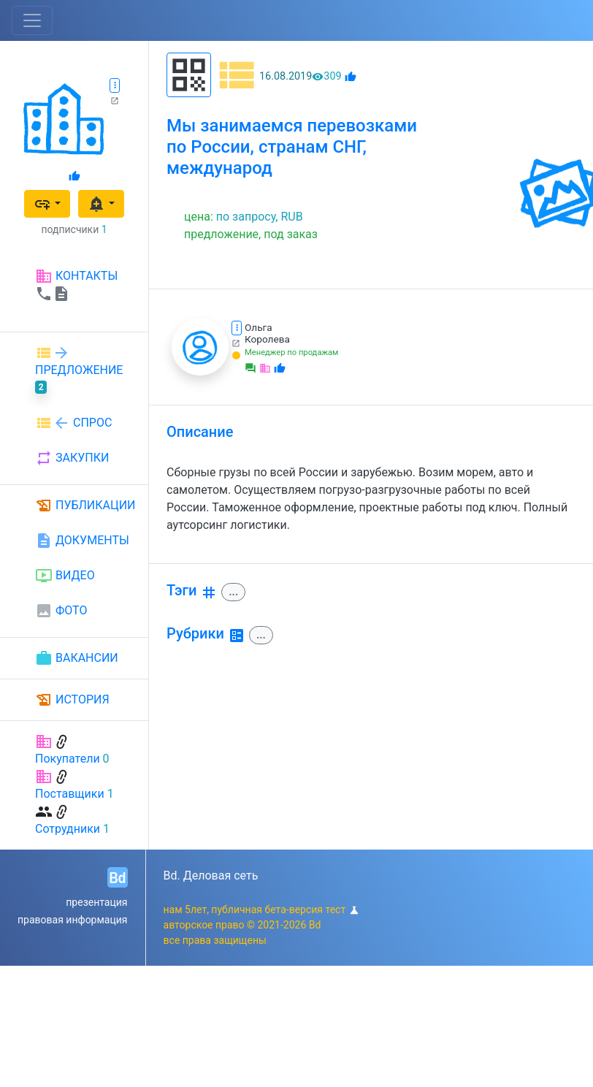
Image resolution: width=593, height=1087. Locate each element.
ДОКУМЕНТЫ (82, 540)
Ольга (258, 327)
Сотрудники (67, 829)
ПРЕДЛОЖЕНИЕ (79, 369)
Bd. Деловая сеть (211, 875)
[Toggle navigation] (32, 20)
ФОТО (61, 610)
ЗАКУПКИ (72, 458)
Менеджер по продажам (291, 352)
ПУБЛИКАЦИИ (85, 505)
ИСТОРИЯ (72, 700)
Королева (267, 339)
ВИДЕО (65, 575)
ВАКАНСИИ (76, 658)
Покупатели (67, 759)
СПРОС (73, 423)
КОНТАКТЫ (76, 284)
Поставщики (69, 794)
